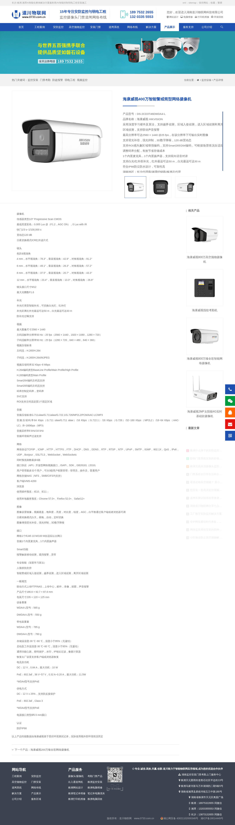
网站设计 (173, 17)
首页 (21, 26)
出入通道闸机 (75, 782)
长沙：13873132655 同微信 (205, 814)
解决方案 (151, 26)
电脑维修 (188, 17)
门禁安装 (36, 782)
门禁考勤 (45, 79)
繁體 (220, 3)
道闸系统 (114, 26)
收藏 (213, 3)
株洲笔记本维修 (76, 793)
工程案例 (39, 26)
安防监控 (58, 26)
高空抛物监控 (77, 26)
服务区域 (36, 799)
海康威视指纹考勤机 (204, 310)
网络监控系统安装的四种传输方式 (210, 531)
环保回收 (218, 17)
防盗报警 (57, 79)
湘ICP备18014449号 (212, 818)
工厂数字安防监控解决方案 (206, 515)
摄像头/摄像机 (76, 776)
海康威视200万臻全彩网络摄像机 (49, 749)
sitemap (192, 3)
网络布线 (132, 26)
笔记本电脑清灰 (96, 793)
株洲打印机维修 (76, 799)
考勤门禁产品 (95, 776)
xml (184, 3)
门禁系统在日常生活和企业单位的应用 (212, 475)
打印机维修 (203, 17)
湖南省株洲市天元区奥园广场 (205, 797)
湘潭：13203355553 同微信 (205, 809)
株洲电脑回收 (95, 799)
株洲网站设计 (75, 787)
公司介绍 (207, 26)
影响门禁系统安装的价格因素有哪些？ (212, 459)
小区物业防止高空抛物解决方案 (208, 539)
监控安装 (33, 79)
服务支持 (188, 26)
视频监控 (82, 79)
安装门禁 (95, 26)
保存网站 (203, 3)
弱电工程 (70, 79)
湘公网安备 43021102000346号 (180, 818)
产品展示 (169, 26)
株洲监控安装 (95, 782)
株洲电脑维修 (95, 787)
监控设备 (206, 80)
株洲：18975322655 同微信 (205, 803)
